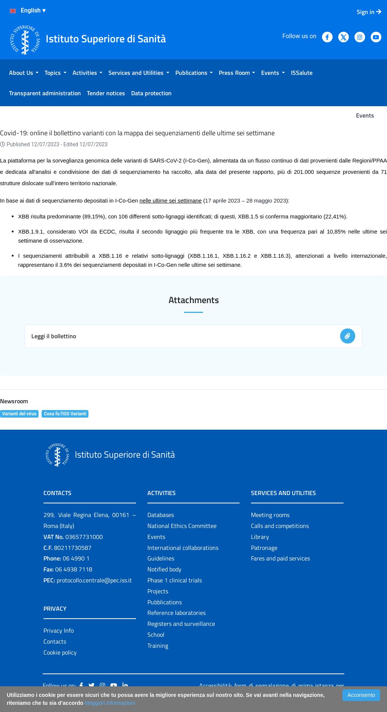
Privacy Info (58, 630)
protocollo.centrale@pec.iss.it (94, 580)
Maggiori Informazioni (110, 703)
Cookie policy (60, 652)
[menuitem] (24, 72)
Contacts (54, 641)
